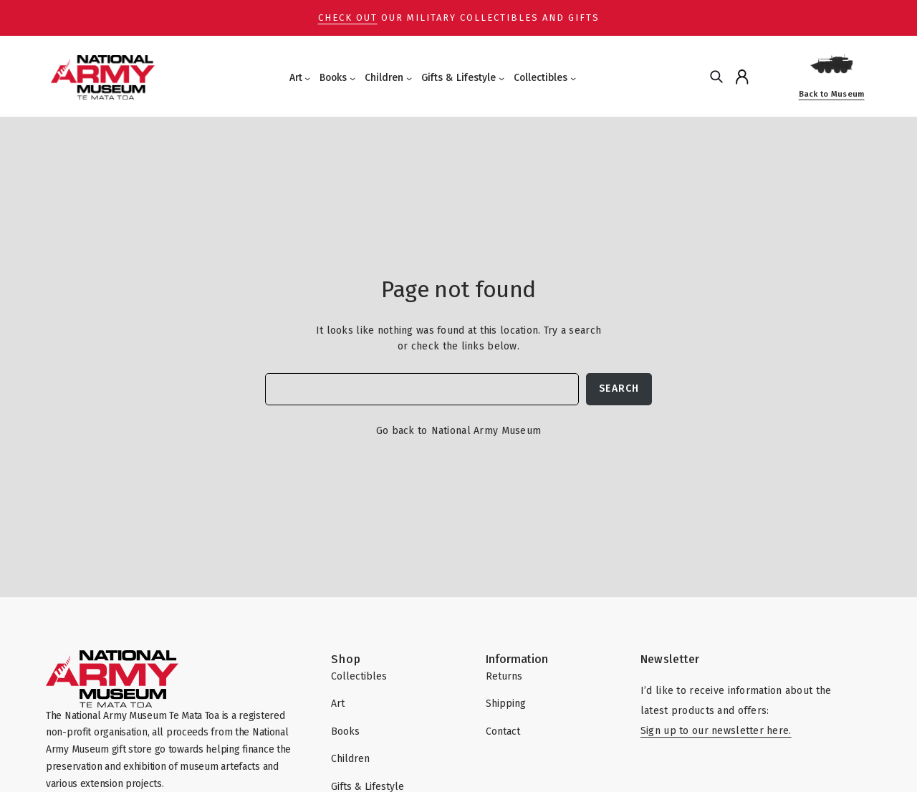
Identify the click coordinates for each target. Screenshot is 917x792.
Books (333, 78)
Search (619, 388)
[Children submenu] (409, 78)
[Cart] (770, 76)
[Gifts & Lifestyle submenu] (501, 78)
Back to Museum (832, 94)
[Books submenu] (352, 78)
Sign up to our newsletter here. (716, 731)
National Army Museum (486, 431)
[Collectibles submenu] (573, 78)
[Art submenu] (307, 78)
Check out (348, 17)
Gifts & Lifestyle (458, 78)
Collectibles (540, 78)
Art (295, 78)
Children (384, 78)
